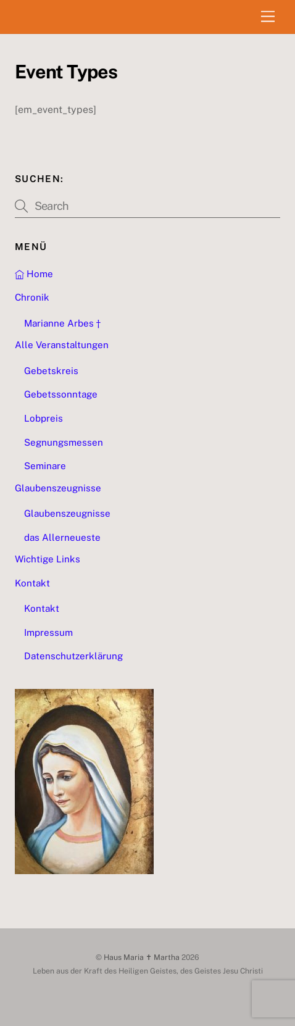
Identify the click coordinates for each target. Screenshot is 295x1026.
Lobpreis (43, 418)
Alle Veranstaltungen (62, 345)
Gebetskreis (51, 370)
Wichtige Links (47, 559)
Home (34, 274)
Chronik (32, 297)
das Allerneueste (62, 537)
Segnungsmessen (63, 442)
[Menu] (268, 17)
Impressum (48, 632)
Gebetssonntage (61, 394)
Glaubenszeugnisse (58, 488)
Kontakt (32, 583)
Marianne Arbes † (62, 323)
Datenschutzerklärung (73, 656)
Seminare (45, 466)
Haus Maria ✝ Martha (142, 957)
